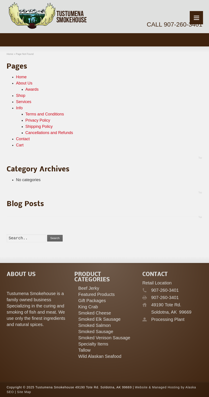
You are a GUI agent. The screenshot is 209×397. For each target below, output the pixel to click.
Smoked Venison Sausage (104, 337)
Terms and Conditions (44, 114)
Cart (19, 145)
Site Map (24, 392)
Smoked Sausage (95, 331)
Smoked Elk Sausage (99, 319)
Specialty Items (93, 343)
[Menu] (196, 17)
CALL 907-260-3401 (174, 24)
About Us (24, 83)
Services (23, 102)
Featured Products (96, 294)
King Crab (88, 306)
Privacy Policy (37, 120)
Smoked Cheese (94, 313)
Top (200, 158)
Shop (20, 95)
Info (19, 108)
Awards (32, 89)
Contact (23, 139)
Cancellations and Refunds (49, 132)
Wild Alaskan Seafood (99, 356)
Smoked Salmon (94, 325)
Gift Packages (92, 300)
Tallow (84, 350)
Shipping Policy (39, 126)
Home (21, 77)
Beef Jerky (88, 288)
